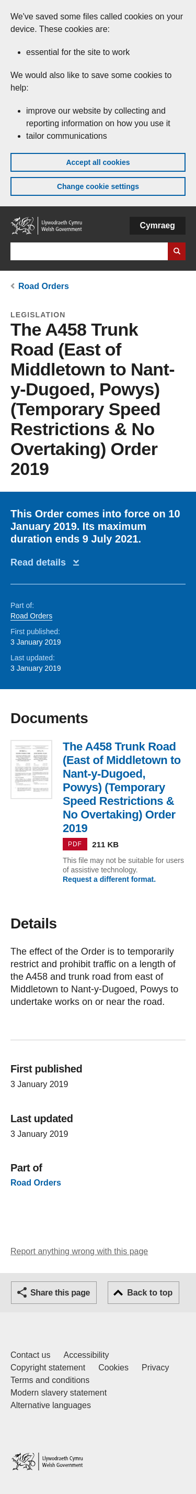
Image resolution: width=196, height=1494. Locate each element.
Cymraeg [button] (157, 225)
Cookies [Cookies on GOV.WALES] (113, 1367)
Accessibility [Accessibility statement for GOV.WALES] (86, 1355)
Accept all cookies (98, 162)
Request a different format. (109, 879)
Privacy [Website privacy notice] (155, 1367)
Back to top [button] (149, 1292)
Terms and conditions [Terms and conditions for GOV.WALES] (49, 1380)
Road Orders (43, 286)
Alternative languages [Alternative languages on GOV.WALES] (50, 1405)
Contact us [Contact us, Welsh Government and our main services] (30, 1355)
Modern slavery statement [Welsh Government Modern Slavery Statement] (58, 1392)
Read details (40, 562)
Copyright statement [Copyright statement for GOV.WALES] (47, 1367)
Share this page (60, 1292)
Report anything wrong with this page (79, 1251)
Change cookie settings (98, 186)
